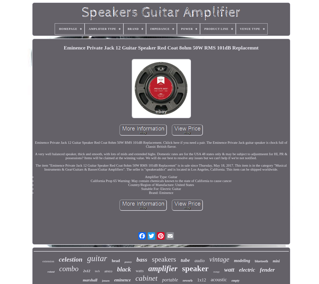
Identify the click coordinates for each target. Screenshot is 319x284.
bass (141, 259)
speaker (195, 268)
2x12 (86, 271)
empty (236, 280)
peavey (128, 261)
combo (69, 269)
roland (50, 271)
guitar (97, 258)
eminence (122, 280)
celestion (70, 259)
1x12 (201, 279)
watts (140, 271)
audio (199, 260)
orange (216, 271)
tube (185, 260)
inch (97, 271)
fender (267, 270)
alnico (108, 271)
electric (247, 270)
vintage (219, 259)
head (116, 261)
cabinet (147, 278)
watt (229, 269)
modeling (242, 260)
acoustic (219, 279)
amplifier (162, 268)
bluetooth (261, 261)
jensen (106, 280)
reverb (188, 280)
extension (48, 261)
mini (276, 261)
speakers (164, 259)
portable (170, 279)
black (124, 269)
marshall (90, 280)
